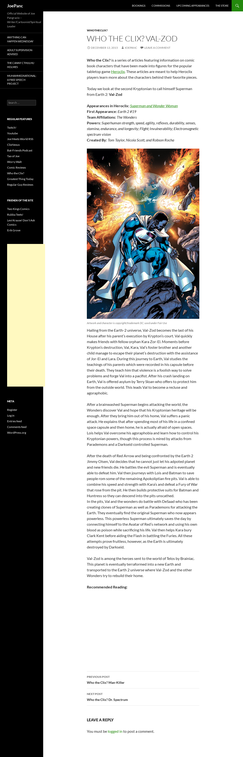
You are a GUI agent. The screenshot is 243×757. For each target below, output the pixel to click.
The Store (222, 5)
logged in (115, 731)
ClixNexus (13, 144)
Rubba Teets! (15, 214)
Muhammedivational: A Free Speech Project (22, 79)
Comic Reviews (16, 167)
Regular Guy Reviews (20, 184)
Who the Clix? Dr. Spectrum (143, 696)
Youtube (12, 133)
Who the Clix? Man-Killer (143, 679)
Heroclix (118, 71)
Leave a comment (157, 47)
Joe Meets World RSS (20, 139)
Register (12, 410)
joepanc (131, 47)
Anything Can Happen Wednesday (20, 39)
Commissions (161, 5)
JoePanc (15, 5)
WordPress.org (16, 432)
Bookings (138, 5)
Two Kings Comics (18, 209)
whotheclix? (97, 30)
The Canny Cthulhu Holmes (20, 64)
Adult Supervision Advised (19, 52)
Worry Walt (14, 162)
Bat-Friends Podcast (19, 150)
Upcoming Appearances (192, 5)
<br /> (101, 624)
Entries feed (14, 421)
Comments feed (17, 427)
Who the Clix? (15, 173)
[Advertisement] (26, 315)
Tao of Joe (13, 156)
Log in (10, 415)
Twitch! (11, 127)
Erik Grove (13, 230)
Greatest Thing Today (20, 179)
